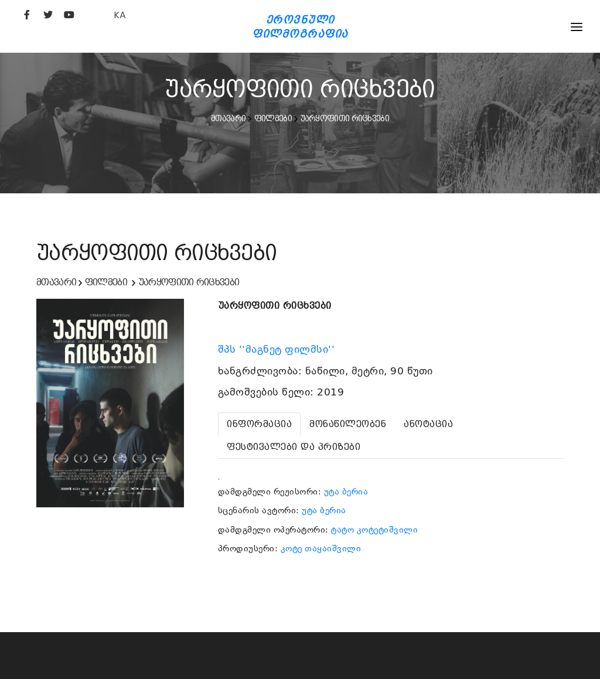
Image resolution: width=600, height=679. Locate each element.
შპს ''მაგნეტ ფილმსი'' (278, 349)
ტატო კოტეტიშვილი (374, 529)
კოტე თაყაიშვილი (321, 548)
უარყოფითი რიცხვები (345, 118)
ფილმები (273, 118)
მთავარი (228, 118)
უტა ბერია (346, 491)
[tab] (259, 424)
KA (120, 15)
